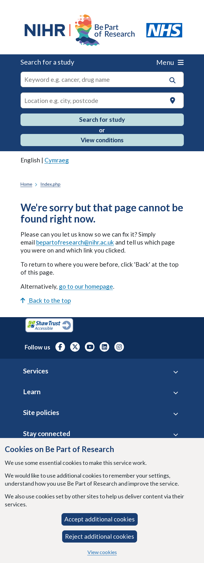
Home (26, 184)
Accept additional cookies (99, 519)
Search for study (102, 119)
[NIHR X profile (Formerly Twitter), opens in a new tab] (75, 347)
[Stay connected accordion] (175, 434)
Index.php (50, 184)
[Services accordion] (175, 372)
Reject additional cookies (99, 536)
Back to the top (45, 300)
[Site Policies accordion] (175, 413)
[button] (172, 80)
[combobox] (102, 80)
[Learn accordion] (175, 393)
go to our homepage (86, 286)
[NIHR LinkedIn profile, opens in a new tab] (104, 347)
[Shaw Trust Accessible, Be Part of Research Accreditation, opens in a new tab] (49, 326)
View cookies (102, 552)
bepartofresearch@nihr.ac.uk (75, 242)
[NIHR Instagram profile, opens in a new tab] (119, 347)
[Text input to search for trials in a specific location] (102, 100)
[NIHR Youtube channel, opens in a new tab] (89, 347)
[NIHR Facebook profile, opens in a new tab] (60, 347)
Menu (170, 62)
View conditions (102, 140)
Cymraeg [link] (57, 160)
